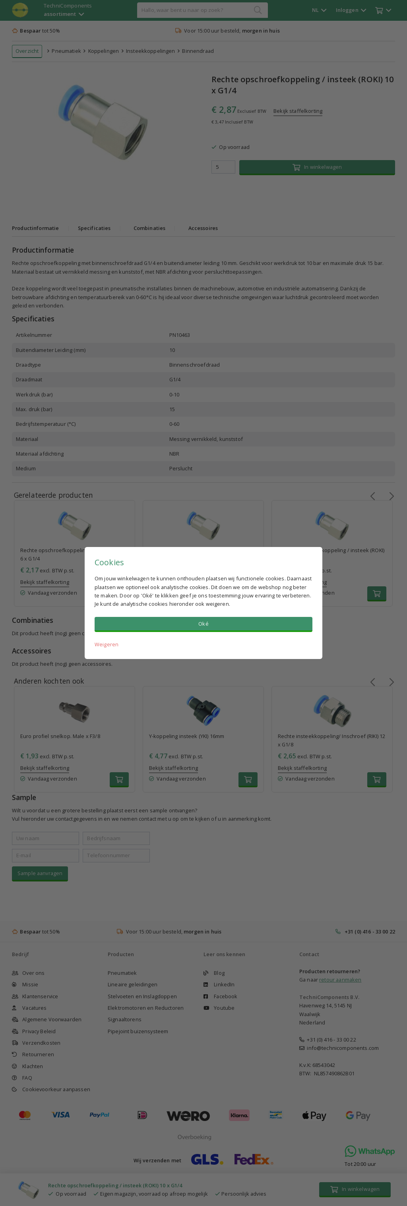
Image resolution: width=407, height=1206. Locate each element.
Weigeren (106, 644)
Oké (203, 623)
